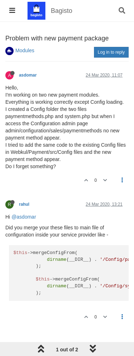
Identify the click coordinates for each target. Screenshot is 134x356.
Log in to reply (111, 52)
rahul (24, 204)
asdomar (28, 75)
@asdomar (23, 217)
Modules (24, 50)
